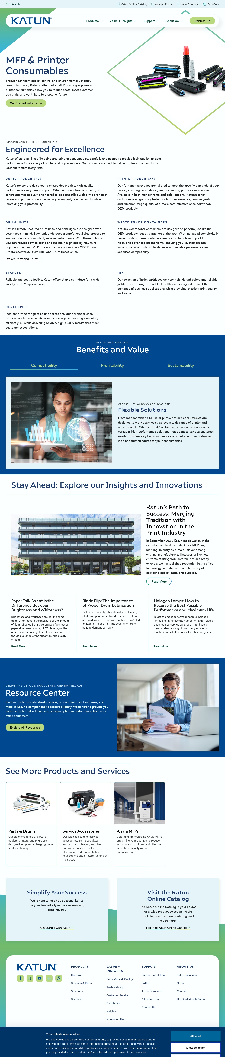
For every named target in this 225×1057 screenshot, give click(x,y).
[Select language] (211, 4)
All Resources (150, 999)
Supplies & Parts (81, 983)
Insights (111, 1011)
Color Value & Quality (119, 979)
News (180, 983)
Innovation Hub (115, 1019)
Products (94, 20)
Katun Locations (187, 975)
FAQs (145, 983)
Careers (182, 991)
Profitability (112, 365)
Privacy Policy (167, 1036)
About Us (174, 20)
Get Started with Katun (26, 103)
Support (151, 20)
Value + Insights (123, 20)
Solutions (77, 991)
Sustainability (181, 365)
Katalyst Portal (161, 4)
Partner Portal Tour (153, 975)
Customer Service (117, 995)
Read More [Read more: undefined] (159, 581)
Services (76, 999)
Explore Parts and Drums (24, 259)
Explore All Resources (25, 727)
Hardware (77, 975)
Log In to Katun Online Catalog (168, 928)
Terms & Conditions (195, 1036)
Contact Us (202, 20)
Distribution (113, 1003)
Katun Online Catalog (132, 4)
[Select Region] (188, 4)
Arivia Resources (152, 991)
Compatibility (44, 365)
